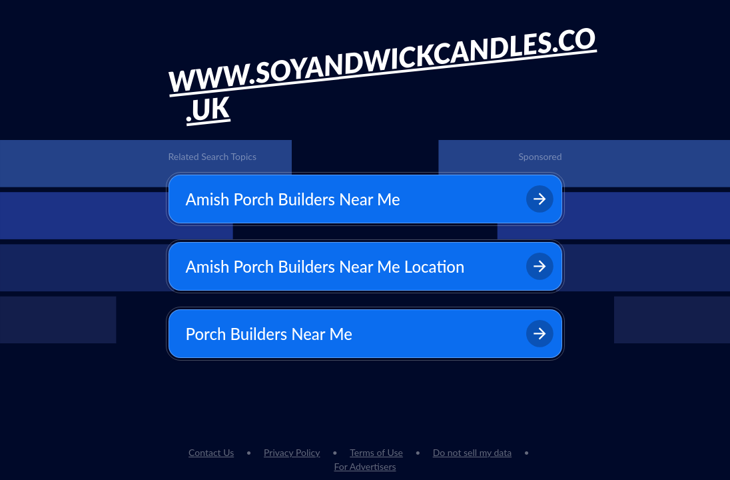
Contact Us (211, 452)
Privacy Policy (292, 452)
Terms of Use (376, 452)
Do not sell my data (472, 452)
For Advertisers (365, 466)
